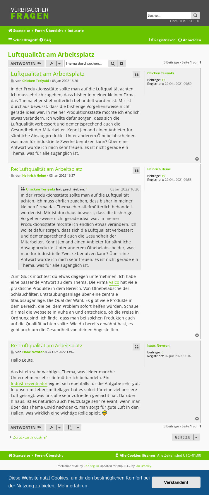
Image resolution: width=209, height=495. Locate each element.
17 (163, 80)
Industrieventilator (29, 383)
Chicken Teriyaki (160, 73)
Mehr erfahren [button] (72, 485)
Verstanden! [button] (176, 482)
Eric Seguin (91, 466)
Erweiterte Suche (185, 21)
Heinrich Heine (159, 169)
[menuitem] (45, 40)
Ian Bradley (143, 466)
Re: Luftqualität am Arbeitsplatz (46, 169)
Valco (114, 282)
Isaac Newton (158, 345)
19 (163, 176)
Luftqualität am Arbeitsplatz (51, 54)
